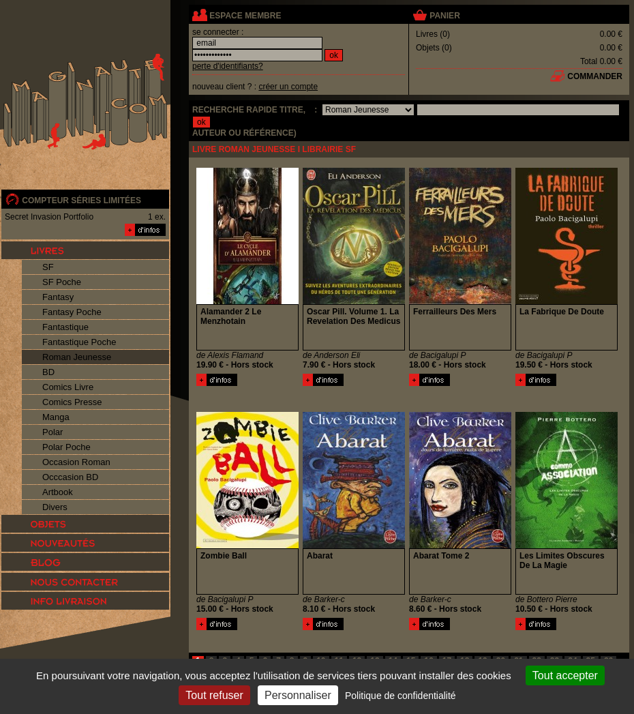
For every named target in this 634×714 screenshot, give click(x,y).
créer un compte (288, 86)
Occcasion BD (70, 477)
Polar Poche (66, 447)
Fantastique (65, 327)
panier (444, 15)
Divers (54, 507)
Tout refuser (214, 695)
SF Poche (61, 282)
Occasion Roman (76, 462)
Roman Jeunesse (76, 357)
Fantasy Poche (72, 312)
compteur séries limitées (81, 200)
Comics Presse (72, 402)
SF (48, 267)
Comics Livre (67, 387)
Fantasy (58, 297)
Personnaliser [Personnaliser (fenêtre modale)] (298, 695)
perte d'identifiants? (227, 66)
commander (594, 76)
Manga (56, 417)
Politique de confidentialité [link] (400, 695)
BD (48, 372)
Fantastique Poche (79, 342)
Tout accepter (565, 675)
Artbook (57, 492)
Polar (52, 432)
